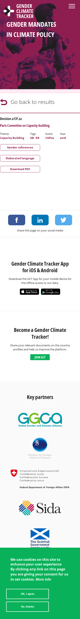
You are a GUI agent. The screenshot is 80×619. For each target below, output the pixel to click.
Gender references (20, 147)
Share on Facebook (16, 220)
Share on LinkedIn (40, 220)
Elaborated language (20, 158)
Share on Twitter (63, 220)
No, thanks (27, 612)
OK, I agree (27, 599)
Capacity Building (12, 138)
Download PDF (20, 169)
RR (37, 138)
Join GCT (40, 357)
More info (43, 585)
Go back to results (33, 101)
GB (32, 138)
